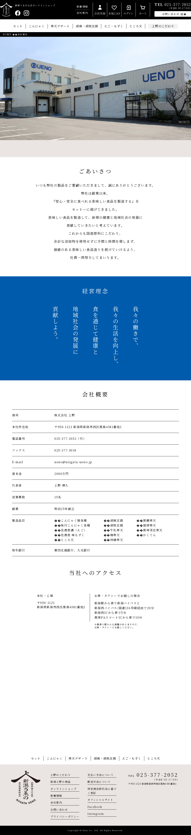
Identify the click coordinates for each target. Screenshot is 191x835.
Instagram (96, 813)
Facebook (95, 807)
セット (18, 26)
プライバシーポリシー (64, 816)
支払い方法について (100, 775)
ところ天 (135, 26)
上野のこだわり (60, 775)
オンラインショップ (63, 789)
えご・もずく (113, 26)
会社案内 (82, 13)
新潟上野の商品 (60, 782)
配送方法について (99, 782)
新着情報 (82, 6)
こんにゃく (37, 26)
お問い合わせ (59, 809)
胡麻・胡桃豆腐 (87, 26)
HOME (7, 34)
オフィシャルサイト (100, 800)
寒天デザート (60, 26)
